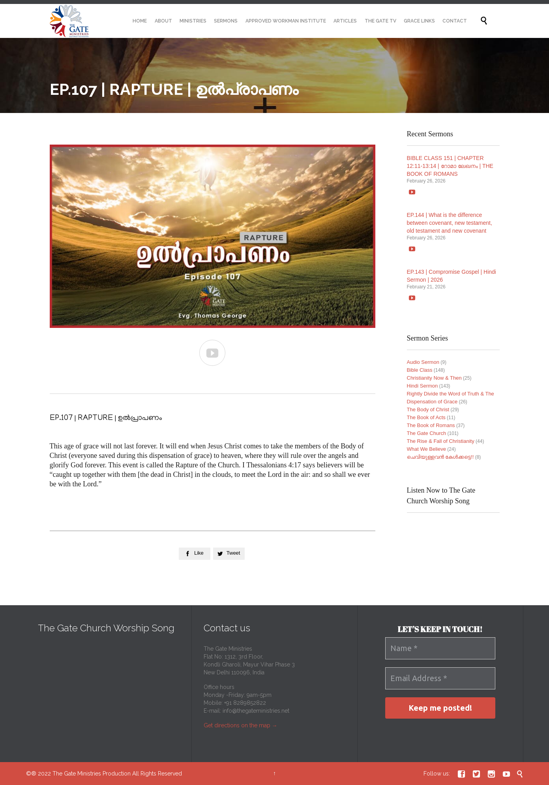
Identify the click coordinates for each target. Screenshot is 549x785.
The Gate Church (426, 433)
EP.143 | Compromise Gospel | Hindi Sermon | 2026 (451, 276)
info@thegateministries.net (256, 711)
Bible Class (420, 370)
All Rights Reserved (157, 773)
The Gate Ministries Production (91, 773)
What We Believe (426, 449)
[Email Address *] (440, 678)
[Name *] (440, 648)
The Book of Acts (426, 417)
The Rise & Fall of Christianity (440, 441)
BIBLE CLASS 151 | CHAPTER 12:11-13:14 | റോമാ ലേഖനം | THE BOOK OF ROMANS (450, 166)
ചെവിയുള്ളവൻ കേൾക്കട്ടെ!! (440, 457)
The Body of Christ (428, 409)
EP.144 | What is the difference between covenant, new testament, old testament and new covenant (449, 223)
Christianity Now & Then (434, 378)
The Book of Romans (431, 425)
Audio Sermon (423, 362)
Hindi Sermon (422, 386)
